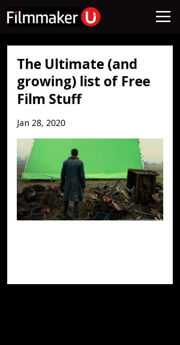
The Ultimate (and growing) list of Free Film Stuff (83, 81)
